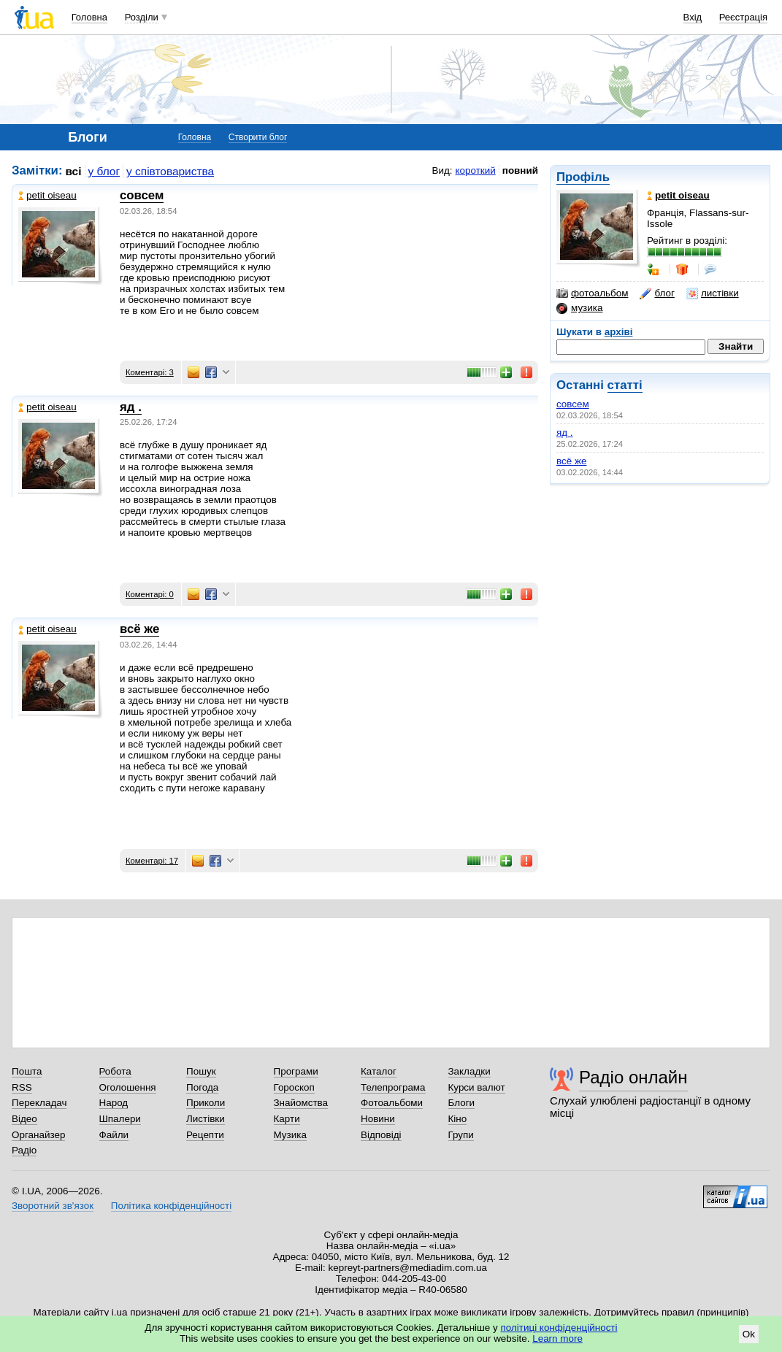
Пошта (27, 1071)
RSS (22, 1087)
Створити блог (258, 137)
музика (579, 308)
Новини (378, 1118)
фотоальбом (592, 293)
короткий (476, 170)
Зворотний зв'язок (52, 1205)
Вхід (692, 17)
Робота (115, 1071)
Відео (24, 1118)
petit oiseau (47, 195)
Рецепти (205, 1134)
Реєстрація (743, 17)
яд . (564, 432)
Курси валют (476, 1087)
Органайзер (38, 1134)
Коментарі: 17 (152, 860)
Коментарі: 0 (150, 594)
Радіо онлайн (633, 1077)
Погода (202, 1087)
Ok (749, 1334)
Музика (290, 1134)
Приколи (205, 1102)
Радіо (24, 1150)
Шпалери (120, 1118)
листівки (712, 293)
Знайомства (301, 1102)
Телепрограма (393, 1087)
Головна (89, 17)
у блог (104, 171)
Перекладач (39, 1102)
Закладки (469, 1071)
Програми (296, 1071)
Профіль (583, 177)
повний (520, 170)
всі (74, 171)
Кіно (457, 1118)
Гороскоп (294, 1087)
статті (625, 385)
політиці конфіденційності (559, 1327)
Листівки (205, 1118)
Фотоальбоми (392, 1102)
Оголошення (127, 1087)
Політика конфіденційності (171, 1205)
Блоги (461, 1102)
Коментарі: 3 (150, 372)
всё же (571, 461)
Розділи (141, 17)
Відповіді (381, 1134)
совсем (572, 404)
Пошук (201, 1071)
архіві (619, 331)
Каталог (378, 1071)
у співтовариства (170, 171)
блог (657, 293)
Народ (114, 1102)
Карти (287, 1118)
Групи (461, 1134)
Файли (114, 1134)
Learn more (557, 1338)
